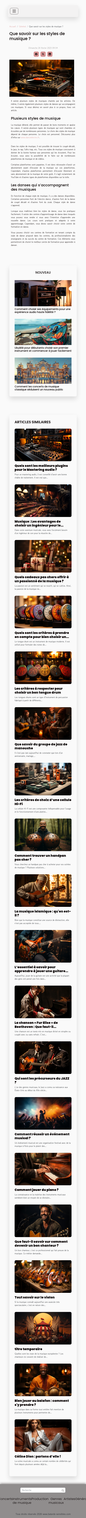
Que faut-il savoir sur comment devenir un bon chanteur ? (41, 1243)
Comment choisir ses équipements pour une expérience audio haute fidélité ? (42, 310)
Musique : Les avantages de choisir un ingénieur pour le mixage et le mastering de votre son (42, 527)
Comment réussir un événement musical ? (42, 1136)
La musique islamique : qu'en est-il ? (43, 913)
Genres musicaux (56, 1501)
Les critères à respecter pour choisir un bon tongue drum (39, 690)
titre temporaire (28, 1349)
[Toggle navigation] (14, 11)
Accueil (12, 26)
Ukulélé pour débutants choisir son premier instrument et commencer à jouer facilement (43, 349)
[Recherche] (42, 1490)
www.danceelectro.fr (30, 137)
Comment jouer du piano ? (37, 1190)
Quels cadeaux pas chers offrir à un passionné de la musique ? (42, 579)
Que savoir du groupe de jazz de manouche (41, 746)
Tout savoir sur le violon (35, 1297)
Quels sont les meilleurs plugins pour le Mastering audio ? (41, 468)
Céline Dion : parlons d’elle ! (38, 1456)
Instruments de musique (22, 1501)
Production (40, 1499)
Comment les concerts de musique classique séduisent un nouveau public (39, 388)
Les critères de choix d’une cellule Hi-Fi (43, 802)
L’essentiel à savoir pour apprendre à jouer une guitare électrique (40, 971)
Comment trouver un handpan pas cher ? (40, 857)
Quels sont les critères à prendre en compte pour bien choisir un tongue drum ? (42, 637)
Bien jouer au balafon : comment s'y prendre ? (42, 1403)
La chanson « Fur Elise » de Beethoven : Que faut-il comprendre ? (36, 1027)
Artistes (69, 1499)
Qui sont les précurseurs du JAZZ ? (42, 1080)
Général (22, 26)
